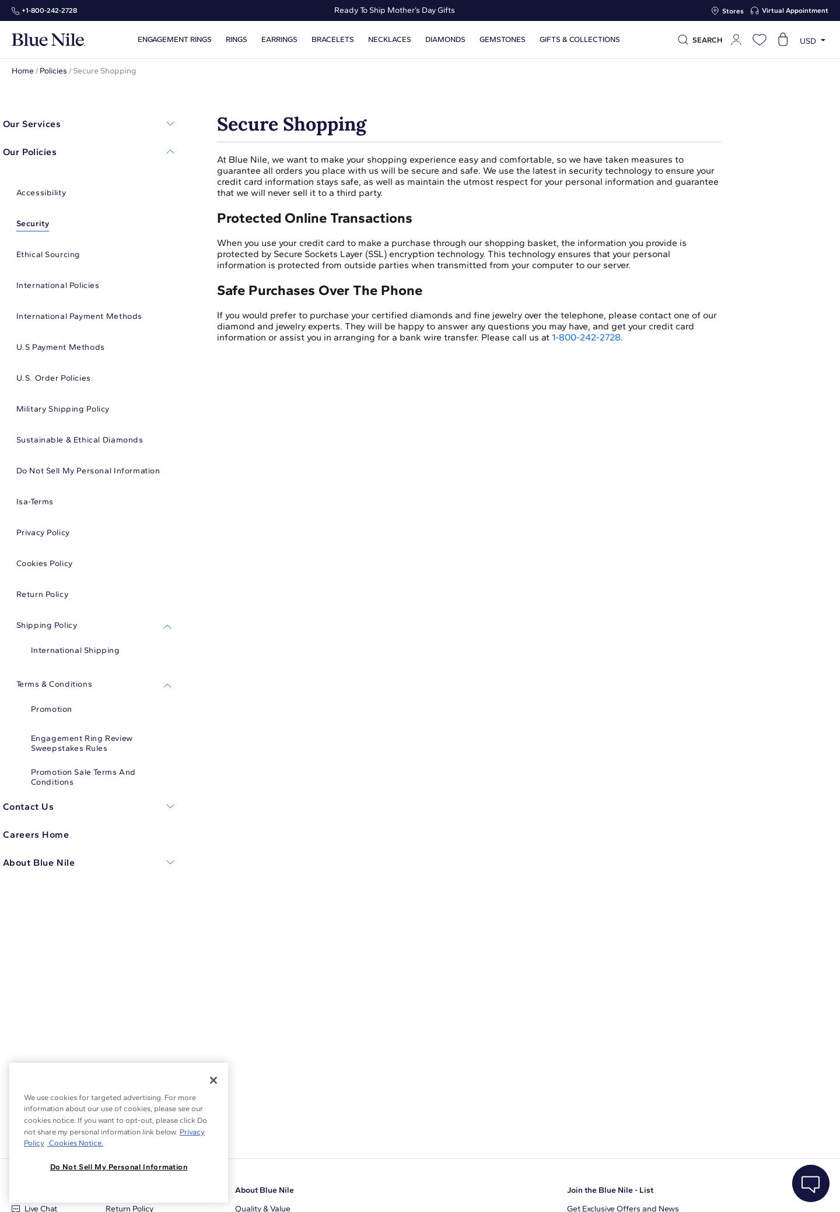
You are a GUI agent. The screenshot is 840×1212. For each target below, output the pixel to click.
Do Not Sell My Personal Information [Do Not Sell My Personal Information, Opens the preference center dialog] (119, 1166)
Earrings (278, 40)
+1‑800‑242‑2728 (49, 10)
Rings (235, 40)
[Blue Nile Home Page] (48, 40)
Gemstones (501, 40)
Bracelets (331, 40)
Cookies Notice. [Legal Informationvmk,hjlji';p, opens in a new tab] (75, 1143)
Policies (53, 71)
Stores (733, 11)
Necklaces (388, 40)
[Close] (213, 1080)
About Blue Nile (264, 1190)
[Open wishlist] (759, 40)
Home (23, 71)
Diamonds (444, 40)
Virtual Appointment (795, 10)
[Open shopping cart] (783, 40)
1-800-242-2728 (586, 337)
